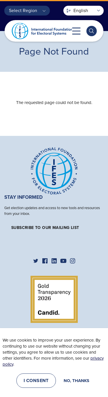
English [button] (77, 10)
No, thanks (76, 380)
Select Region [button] (23, 10)
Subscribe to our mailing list (45, 228)
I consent (36, 380)
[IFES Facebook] (45, 260)
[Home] (54, 170)
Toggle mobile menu (76, 31)
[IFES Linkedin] (54, 260)
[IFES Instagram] (72, 260)
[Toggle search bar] (91, 31)
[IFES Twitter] (35, 260)
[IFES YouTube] (63, 260)
